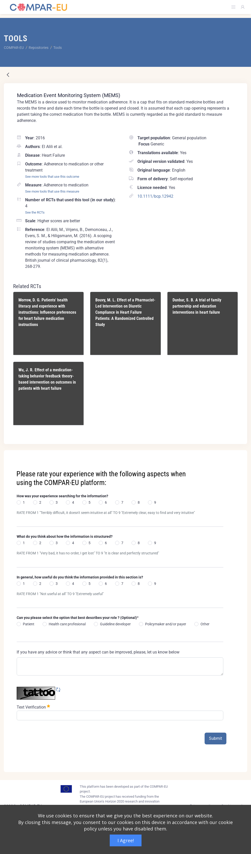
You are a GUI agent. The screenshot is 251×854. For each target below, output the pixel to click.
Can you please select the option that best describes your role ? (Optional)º (77, 618)
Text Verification (33, 707)
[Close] (240, 454)
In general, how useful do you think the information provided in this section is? (80, 577)
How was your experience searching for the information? (62, 496)
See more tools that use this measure (52, 191)
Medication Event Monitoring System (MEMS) (68, 95)
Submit (215, 738)
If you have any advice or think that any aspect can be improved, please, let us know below (98, 652)
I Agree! (125, 840)
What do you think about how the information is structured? (65, 536)
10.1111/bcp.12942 (155, 196)
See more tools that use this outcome (52, 176)
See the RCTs (35, 212)
